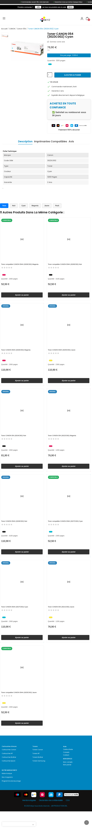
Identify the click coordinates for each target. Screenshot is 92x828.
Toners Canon (37, 766)
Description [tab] (22, 141)
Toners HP (35, 770)
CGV (68, 817)
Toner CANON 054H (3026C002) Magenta (15, 353)
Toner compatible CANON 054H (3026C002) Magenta (19, 264)
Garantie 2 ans (58, 91)
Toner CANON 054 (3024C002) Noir (13, 441)
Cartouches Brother (9, 774)
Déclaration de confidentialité (51, 817)
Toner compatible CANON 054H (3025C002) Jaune (19, 706)
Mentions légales (29, 817)
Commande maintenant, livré (64, 86)
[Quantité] (49, 74)
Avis (74, 141)
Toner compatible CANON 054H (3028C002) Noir (65, 264)
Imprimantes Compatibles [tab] (50, 141)
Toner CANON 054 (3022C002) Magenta (62, 441)
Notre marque (7, 790)
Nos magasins (7, 794)
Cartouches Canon (9, 766)
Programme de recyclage (11, 798)
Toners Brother (37, 774)
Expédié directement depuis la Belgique (68, 95)
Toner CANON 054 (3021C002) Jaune (61, 618)
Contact (66, 771)
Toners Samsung (38, 777)
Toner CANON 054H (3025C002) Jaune (61, 353)
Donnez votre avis (57, 42)
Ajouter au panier (72, 75)
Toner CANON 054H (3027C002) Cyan (14, 618)
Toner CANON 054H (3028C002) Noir (14, 529)
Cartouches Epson (8, 777)
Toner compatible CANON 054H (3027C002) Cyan (65, 529)
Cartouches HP (7, 770)
